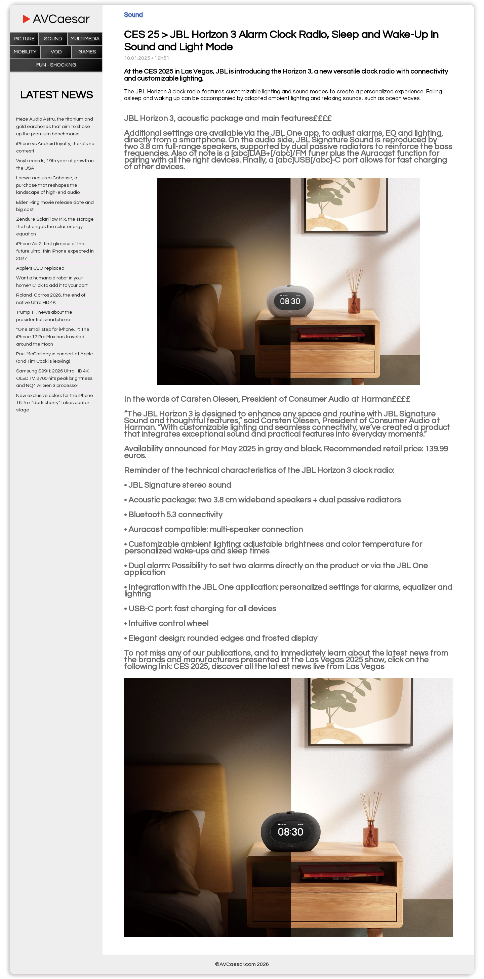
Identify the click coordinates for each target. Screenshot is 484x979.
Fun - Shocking (56, 65)
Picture (24, 38)
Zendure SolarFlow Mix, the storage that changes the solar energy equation (55, 226)
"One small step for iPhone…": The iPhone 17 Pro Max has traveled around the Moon (52, 337)
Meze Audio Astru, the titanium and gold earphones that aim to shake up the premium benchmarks (54, 126)
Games (87, 51)
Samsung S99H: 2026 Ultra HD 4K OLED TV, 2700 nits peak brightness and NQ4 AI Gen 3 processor (54, 378)
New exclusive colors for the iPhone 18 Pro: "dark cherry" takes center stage (54, 403)
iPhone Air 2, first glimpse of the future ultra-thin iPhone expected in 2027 (55, 251)
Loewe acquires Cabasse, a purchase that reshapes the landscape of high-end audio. (48, 185)
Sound (53, 38)
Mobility (25, 51)
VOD (56, 51)
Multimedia (85, 38)
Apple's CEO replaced (40, 268)
